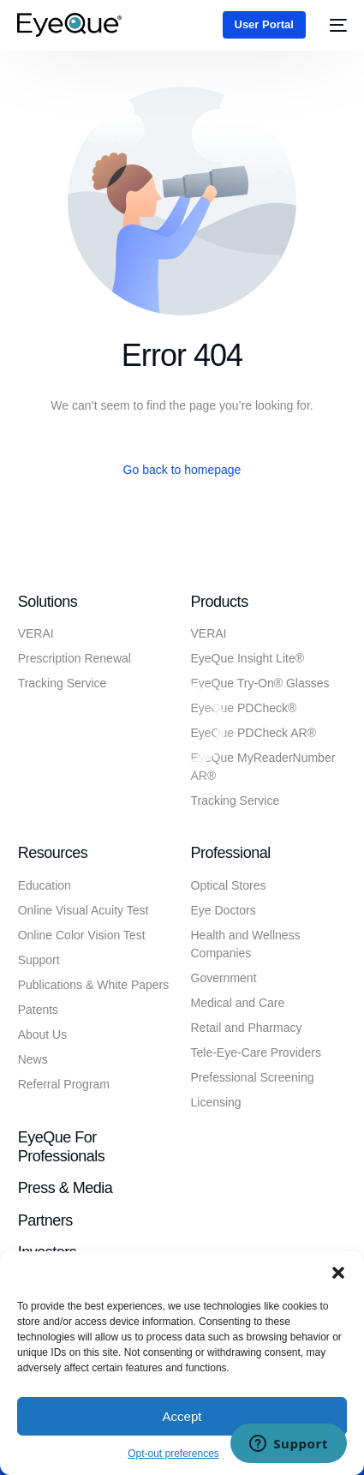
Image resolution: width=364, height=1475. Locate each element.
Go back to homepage (182, 470)
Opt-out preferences (173, 1454)
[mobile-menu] (335, 25)
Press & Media (65, 1187)
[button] (338, 1272)
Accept (182, 1416)
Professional (231, 852)
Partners (45, 1220)
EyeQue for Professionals (61, 1147)
